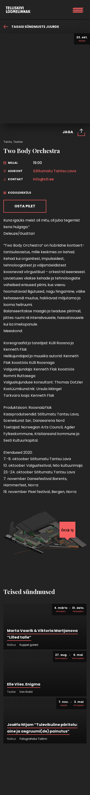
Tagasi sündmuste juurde (31, 26)
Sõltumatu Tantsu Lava (54, 171)
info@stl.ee (43, 179)
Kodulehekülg (17, 193)
